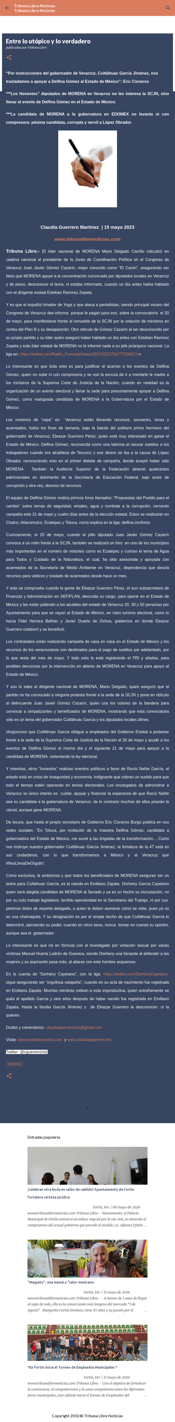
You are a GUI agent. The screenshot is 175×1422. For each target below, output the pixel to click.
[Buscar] (168, 8)
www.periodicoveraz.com (40, 1040)
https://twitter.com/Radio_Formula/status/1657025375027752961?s (79, 354)
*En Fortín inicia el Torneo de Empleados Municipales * (72, 1367)
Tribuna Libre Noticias (34, 5)
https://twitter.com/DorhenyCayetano (136, 974)
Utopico (14, 1064)
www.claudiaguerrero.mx (89, 1040)
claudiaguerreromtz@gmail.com (74, 1027)
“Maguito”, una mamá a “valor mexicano (61, 1282)
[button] (9, 57)
